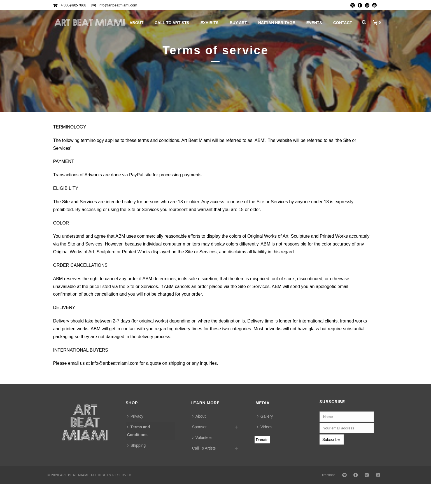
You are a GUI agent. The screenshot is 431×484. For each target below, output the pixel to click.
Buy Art (238, 22)
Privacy (135, 416)
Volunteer (202, 437)
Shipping (136, 445)
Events (314, 22)
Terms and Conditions (138, 431)
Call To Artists (172, 22)
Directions (327, 475)
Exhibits (210, 22)
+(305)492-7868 (73, 5)
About (136, 22)
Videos (264, 427)
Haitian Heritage (276, 22)
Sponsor (199, 427)
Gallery (265, 416)
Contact (342, 22)
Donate (262, 440)
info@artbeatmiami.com (118, 5)
